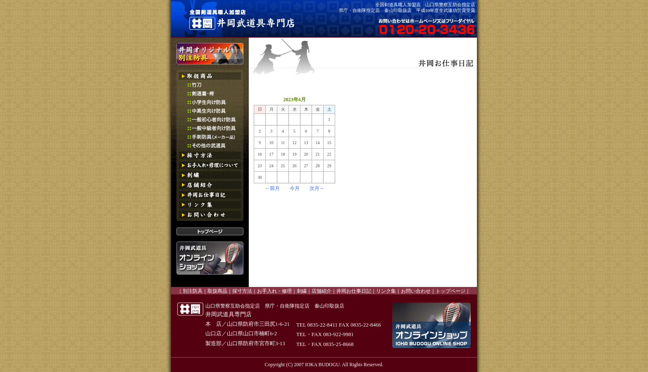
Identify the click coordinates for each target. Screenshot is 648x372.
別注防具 (192, 291)
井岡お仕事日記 (353, 291)
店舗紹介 (321, 291)
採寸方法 (242, 291)
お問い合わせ (416, 291)
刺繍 (302, 291)
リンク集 (386, 291)
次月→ (317, 188)
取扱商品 (217, 291)
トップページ (450, 291)
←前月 (272, 188)
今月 (295, 188)
